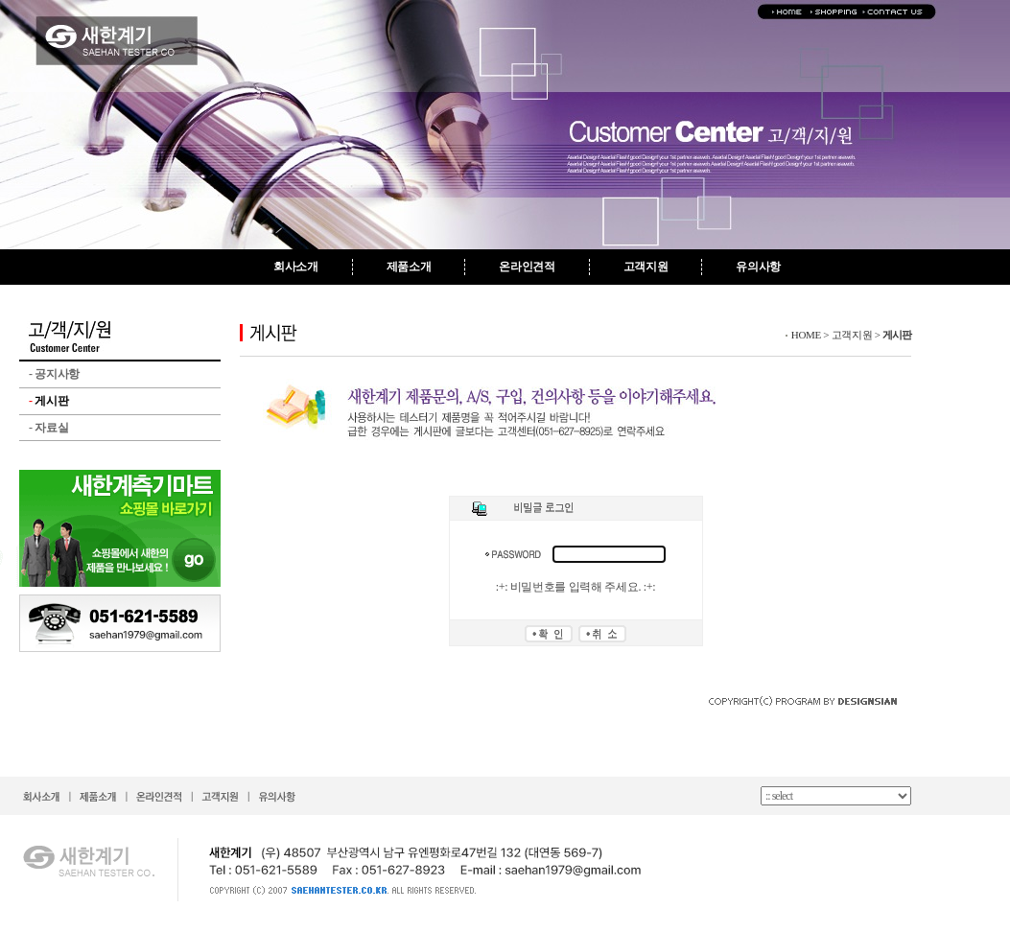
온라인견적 (526, 266)
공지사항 (54, 374)
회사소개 (295, 266)
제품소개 (409, 266)
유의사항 (758, 266)
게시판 (48, 401)
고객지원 (646, 266)
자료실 (48, 427)
